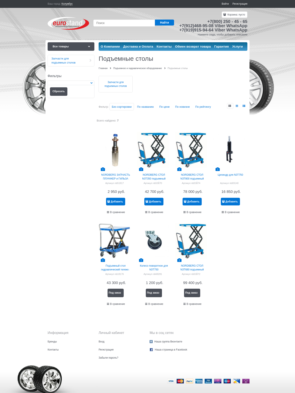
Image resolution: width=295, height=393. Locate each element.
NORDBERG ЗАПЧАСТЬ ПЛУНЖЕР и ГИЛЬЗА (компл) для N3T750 (115, 178)
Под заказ (115, 292)
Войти (225, 3)
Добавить (117, 201)
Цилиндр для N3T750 (230, 174)
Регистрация (240, 3)
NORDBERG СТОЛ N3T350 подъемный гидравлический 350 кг (153, 178)
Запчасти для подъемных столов (116, 84)
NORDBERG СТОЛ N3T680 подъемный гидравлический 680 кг (192, 269)
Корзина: (236, 14)
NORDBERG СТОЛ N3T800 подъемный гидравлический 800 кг (192, 178)
